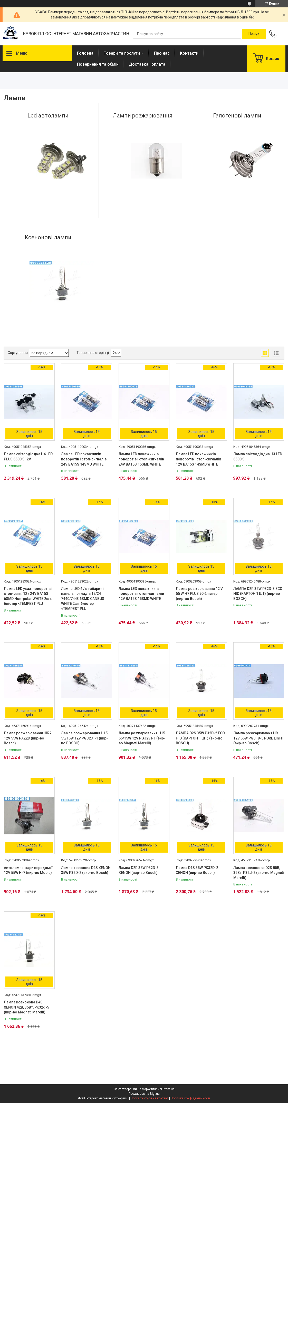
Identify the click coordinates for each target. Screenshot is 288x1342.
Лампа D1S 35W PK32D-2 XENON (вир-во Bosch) (197, 870)
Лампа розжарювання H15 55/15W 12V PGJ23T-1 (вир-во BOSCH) (84, 738)
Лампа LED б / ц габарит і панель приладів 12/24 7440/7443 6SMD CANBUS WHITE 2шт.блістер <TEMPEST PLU (82, 599)
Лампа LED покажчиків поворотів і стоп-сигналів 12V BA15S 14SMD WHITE (198, 459)
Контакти (189, 53)
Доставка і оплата (147, 64)
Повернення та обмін (98, 64)
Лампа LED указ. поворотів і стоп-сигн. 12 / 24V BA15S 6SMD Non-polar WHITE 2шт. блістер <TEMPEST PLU (28, 596)
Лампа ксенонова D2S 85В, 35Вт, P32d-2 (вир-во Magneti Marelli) (258, 873)
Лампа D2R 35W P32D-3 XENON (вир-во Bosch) (139, 870)
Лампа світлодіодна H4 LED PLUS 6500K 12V (28, 456)
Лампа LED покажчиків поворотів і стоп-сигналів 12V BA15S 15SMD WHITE (141, 594)
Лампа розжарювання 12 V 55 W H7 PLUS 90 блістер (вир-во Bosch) (199, 594)
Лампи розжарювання (142, 115)
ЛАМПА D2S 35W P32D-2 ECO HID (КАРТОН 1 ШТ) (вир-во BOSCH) (200, 738)
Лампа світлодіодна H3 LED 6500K (257, 456)
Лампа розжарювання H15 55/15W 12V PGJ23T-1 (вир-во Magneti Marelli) (142, 738)
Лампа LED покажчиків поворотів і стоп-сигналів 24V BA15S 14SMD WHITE (84, 459)
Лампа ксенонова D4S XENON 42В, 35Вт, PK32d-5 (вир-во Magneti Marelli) (26, 1007)
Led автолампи (48, 115)
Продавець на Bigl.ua (144, 1094)
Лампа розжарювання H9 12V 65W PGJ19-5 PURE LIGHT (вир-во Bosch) (258, 738)
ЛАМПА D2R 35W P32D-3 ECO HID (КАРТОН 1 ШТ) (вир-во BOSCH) (257, 594)
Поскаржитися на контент (149, 1098)
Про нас (162, 53)
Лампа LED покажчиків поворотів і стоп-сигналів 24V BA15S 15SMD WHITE (141, 459)
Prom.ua (169, 1089)
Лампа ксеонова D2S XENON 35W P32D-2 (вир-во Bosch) (86, 870)
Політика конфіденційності (190, 1098)
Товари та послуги (122, 53)
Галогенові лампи (237, 115)
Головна (85, 53)
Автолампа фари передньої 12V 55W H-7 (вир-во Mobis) (28, 870)
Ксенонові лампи (48, 237)
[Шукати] (254, 34)
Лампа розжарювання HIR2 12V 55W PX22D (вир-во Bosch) (28, 738)
